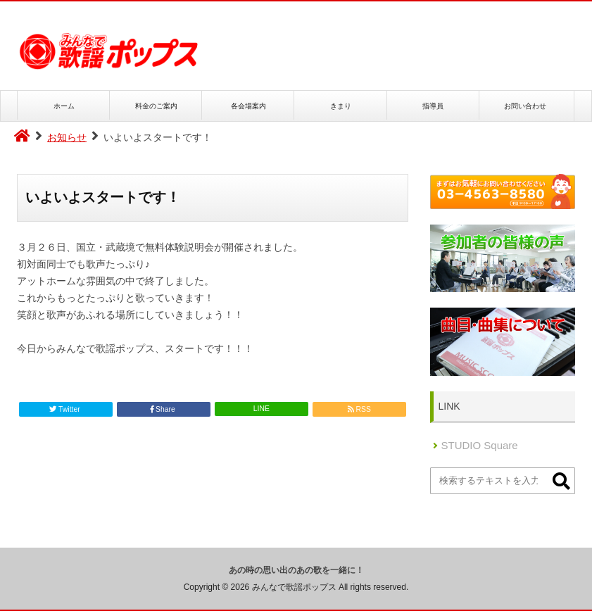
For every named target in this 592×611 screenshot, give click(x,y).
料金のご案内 (156, 105)
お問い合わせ (525, 105)
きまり (340, 105)
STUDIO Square (479, 445)
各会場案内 (248, 105)
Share (163, 409)
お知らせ (67, 137)
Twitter (65, 409)
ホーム (64, 105)
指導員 (432, 105)
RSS (359, 409)
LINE (261, 408)
